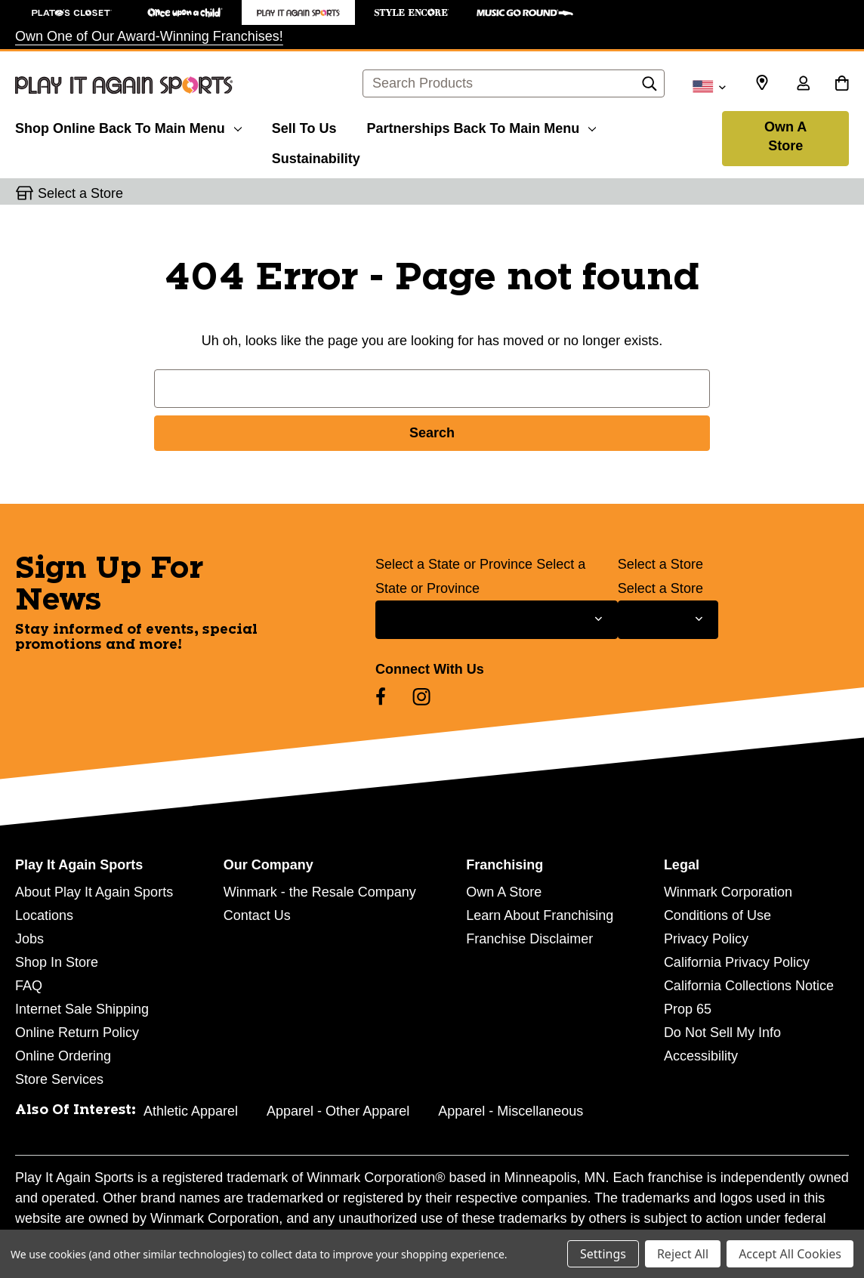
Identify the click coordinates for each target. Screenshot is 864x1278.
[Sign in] (803, 85)
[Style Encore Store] (411, 12)
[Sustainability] (316, 156)
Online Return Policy (77, 1032)
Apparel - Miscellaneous (510, 1111)
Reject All (682, 1254)
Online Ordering (63, 1055)
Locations (44, 915)
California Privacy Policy (737, 962)
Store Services (59, 1079)
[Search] (649, 87)
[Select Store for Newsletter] (668, 619)
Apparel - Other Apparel (338, 1111)
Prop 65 (687, 1009)
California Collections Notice (749, 985)
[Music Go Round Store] (525, 12)
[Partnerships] (481, 126)
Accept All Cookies (790, 1254)
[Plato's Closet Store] (71, 12)
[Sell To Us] (304, 126)
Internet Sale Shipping (82, 1009)
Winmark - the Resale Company (320, 892)
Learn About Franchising (539, 915)
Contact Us (257, 915)
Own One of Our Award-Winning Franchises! (149, 36)
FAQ (28, 985)
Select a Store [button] (80, 193)
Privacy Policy (706, 938)
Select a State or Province (453, 564)
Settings (603, 1254)
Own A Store (785, 136)
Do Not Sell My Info (722, 1032)
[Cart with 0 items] (842, 85)
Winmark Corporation (728, 892)
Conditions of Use (717, 915)
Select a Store (660, 564)
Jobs (29, 938)
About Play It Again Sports (94, 892)
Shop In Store (56, 962)
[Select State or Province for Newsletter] (496, 619)
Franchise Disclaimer (529, 938)
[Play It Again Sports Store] (298, 12)
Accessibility (701, 1055)
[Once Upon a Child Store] (185, 12)
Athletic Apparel (190, 1111)
